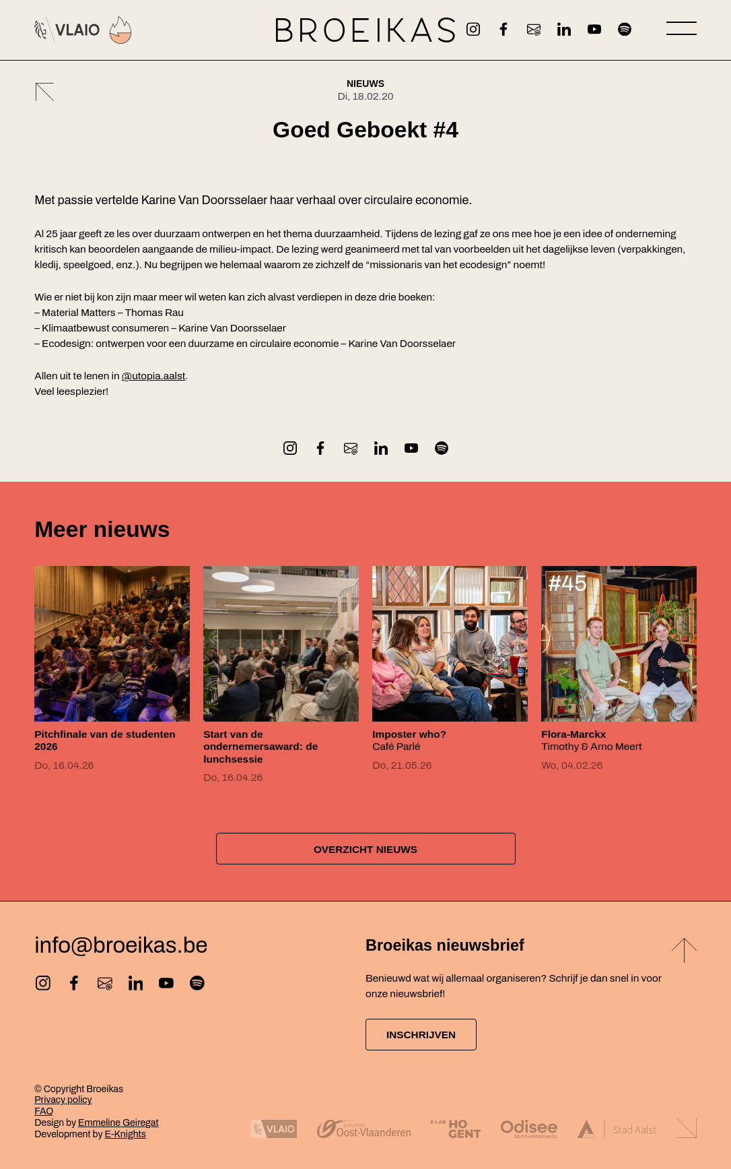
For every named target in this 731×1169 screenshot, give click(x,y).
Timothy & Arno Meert (591, 740)
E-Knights (124, 1134)
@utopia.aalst (154, 376)
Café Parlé (409, 740)
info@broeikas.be (120, 946)
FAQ (43, 1111)
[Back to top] (684, 952)
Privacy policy (63, 1100)
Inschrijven (421, 1034)
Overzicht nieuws (365, 849)
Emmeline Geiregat (118, 1123)
